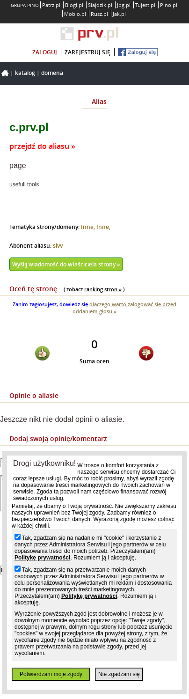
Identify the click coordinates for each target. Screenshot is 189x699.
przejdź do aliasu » (42, 146)
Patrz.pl (51, 4)
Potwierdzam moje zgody (51, 674)
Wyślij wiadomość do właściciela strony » (66, 264)
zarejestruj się (87, 52)
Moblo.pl (75, 13)
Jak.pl (119, 13)
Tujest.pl (145, 4)
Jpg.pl (124, 4)
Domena (52, 73)
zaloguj (44, 52)
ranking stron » (103, 289)
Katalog (25, 73)
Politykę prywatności (42, 557)
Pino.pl (168, 4)
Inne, (88, 227)
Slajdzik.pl (100, 4)
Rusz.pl (99, 13)
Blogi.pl (74, 4)
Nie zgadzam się (119, 674)
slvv (58, 246)
